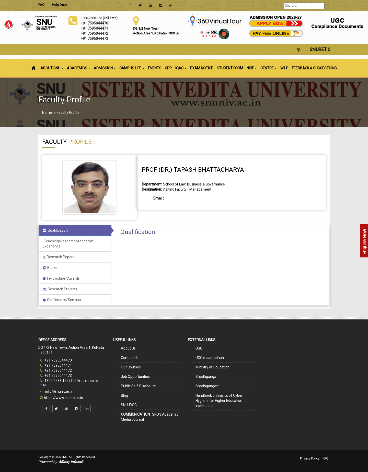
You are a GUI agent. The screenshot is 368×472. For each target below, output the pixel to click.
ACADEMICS (78, 68)
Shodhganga (205, 377)
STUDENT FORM (230, 68)
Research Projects (60, 289)
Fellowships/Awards (61, 278)
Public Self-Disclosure (138, 386)
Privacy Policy (309, 458)
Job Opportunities (135, 377)
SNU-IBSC (129, 405)
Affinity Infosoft (71, 462)
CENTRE (268, 68)
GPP (168, 68)
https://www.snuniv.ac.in (63, 398)
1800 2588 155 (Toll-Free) (63, 381)
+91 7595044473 (56, 376)
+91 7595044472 (56, 370)
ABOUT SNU (52, 68)
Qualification (55, 230)
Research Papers (58, 257)
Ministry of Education (212, 367)
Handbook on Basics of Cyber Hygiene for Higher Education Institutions (219, 400)
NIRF (252, 68)
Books (50, 268)
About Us (128, 348)
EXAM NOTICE (201, 68)
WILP (284, 68)
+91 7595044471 (56, 365)
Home (47, 112)
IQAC (181, 68)
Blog (124, 395)
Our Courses (131, 367)
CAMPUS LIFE (131, 68)
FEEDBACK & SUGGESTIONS (314, 68)
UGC (198, 348)
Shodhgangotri (207, 386)
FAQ (325, 458)
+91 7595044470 (56, 360)
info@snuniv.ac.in (58, 391)
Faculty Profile (68, 112)
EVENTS (154, 68)
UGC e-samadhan (209, 358)
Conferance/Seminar (62, 300)
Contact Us (130, 358)
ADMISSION (105, 68)
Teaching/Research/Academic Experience (68, 243)
